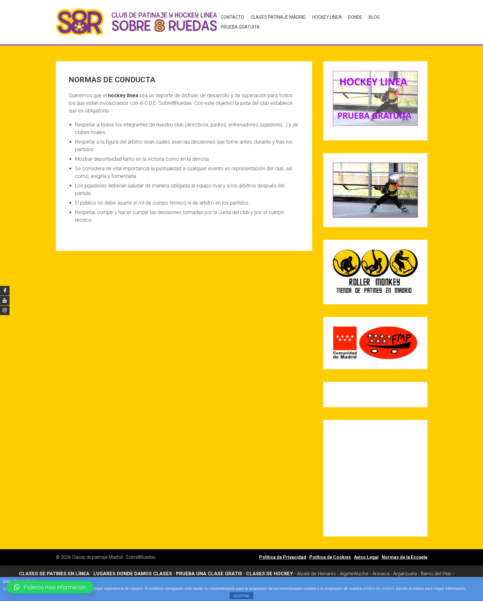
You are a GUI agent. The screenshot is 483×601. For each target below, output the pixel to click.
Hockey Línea (326, 21)
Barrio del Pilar (436, 571)
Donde (354, 21)
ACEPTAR (241, 596)
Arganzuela (405, 571)
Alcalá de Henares (316, 571)
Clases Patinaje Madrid (277, 21)
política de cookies (378, 588)
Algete (347, 571)
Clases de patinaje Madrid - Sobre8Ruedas (114, 554)
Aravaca (380, 571)
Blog (373, 21)
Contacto (231, 21)
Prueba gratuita (404, 21)
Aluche (361, 571)
